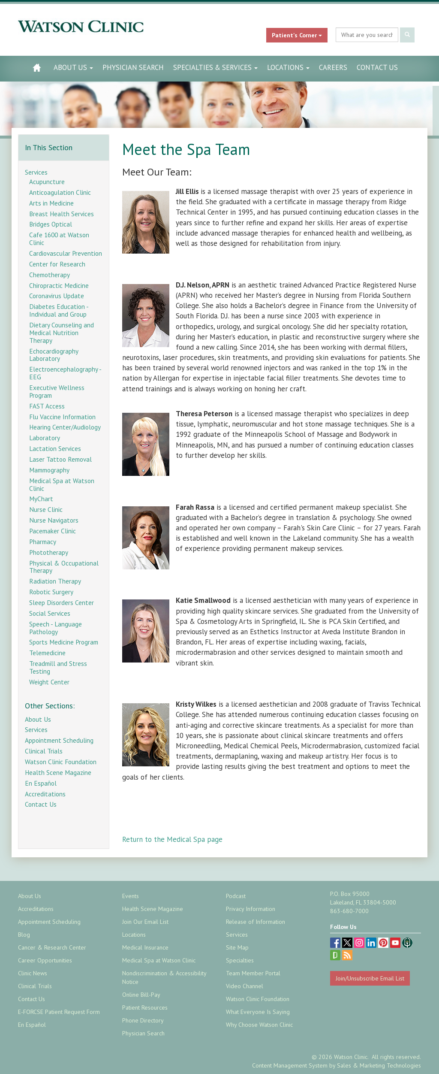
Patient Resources (145, 1007)
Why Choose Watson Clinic (259, 1025)
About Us (73, 67)
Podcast (236, 896)
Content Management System (290, 1065)
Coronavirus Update (56, 295)
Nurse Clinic (46, 509)
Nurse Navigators (53, 520)
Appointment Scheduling (59, 740)
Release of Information (255, 922)
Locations (288, 67)
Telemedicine (47, 652)
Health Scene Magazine (58, 772)
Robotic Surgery (51, 591)
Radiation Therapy (55, 581)
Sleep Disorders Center (61, 602)
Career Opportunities (45, 960)
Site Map (237, 947)
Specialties (240, 960)
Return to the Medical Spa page (172, 839)
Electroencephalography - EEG (65, 373)
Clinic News (32, 973)
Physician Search (133, 67)
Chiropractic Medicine (59, 285)
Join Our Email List (145, 922)
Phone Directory (143, 1020)
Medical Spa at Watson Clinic (61, 484)
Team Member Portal (253, 973)
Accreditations (45, 794)
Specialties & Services (215, 67)
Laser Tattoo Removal (60, 459)
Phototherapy (48, 552)
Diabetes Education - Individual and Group (58, 310)
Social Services (49, 613)
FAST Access (47, 406)
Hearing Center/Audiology (65, 427)
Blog (24, 934)
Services (36, 172)
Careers (333, 67)
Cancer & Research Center (52, 947)
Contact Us (377, 67)
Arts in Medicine (51, 203)
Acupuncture (47, 181)
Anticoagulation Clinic (60, 192)
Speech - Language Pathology (55, 628)
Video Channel (244, 986)
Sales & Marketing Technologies (379, 1065)
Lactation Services (55, 448)
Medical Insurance (145, 947)
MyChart (41, 498)
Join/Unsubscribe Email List (370, 978)
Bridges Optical (50, 224)
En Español (41, 783)
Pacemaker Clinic (52, 530)
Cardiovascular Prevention (65, 253)
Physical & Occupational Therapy (64, 567)
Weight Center (49, 682)
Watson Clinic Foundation (60, 761)
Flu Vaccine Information (62, 416)
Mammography (49, 470)
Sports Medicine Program (63, 642)
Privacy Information (250, 909)
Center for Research (57, 264)
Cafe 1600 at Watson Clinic (59, 238)
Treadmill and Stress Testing (58, 667)
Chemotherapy (49, 274)
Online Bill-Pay (141, 994)
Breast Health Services (61, 213)
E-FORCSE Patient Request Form (59, 1012)
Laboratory (44, 437)
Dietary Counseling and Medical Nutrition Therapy (61, 333)
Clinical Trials (44, 751)
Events (130, 896)
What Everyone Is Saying (258, 1012)
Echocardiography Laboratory (53, 355)
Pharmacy (42, 541)
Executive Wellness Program (56, 391)
